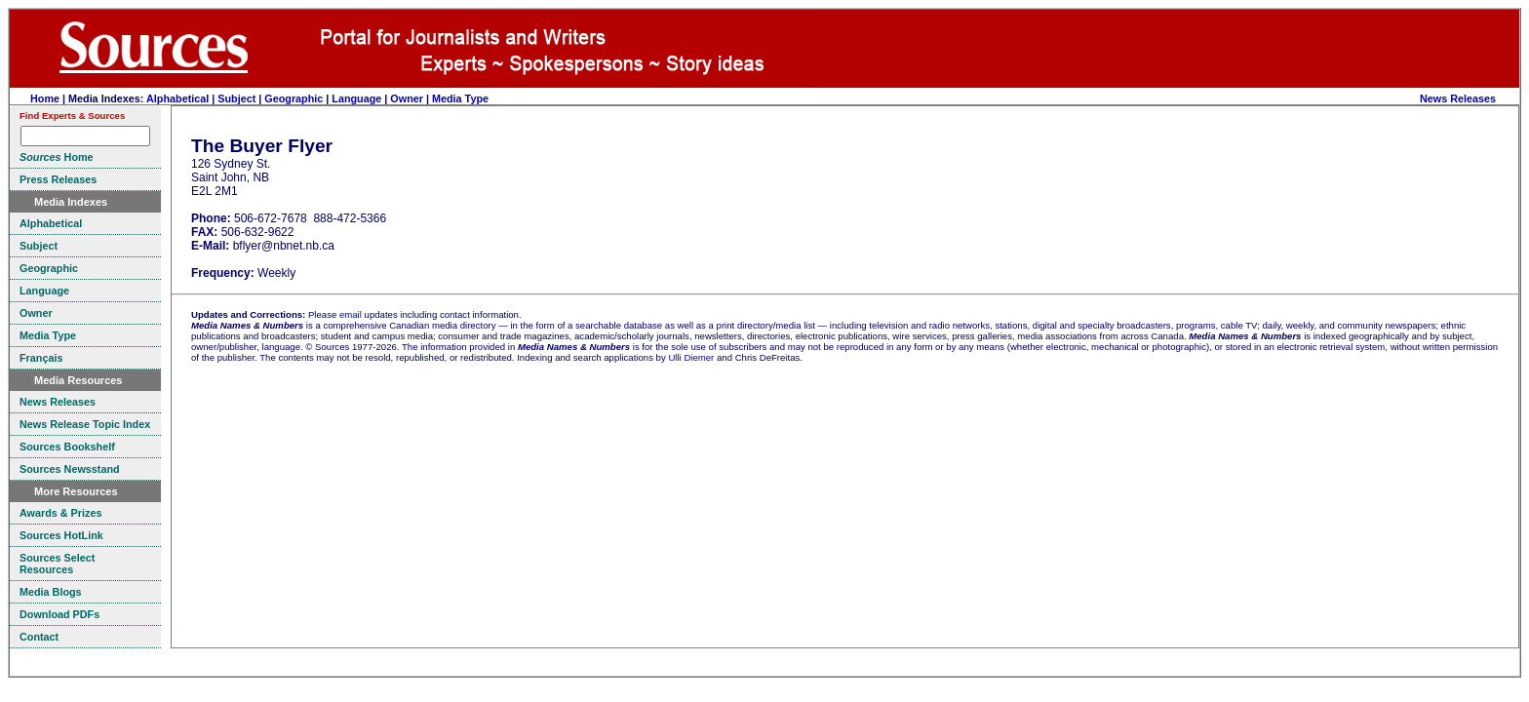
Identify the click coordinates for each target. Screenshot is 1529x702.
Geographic (293, 98)
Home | (49, 98)
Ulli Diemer (691, 357)
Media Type (460, 98)
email (350, 314)
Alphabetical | (181, 98)
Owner (406, 98)
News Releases (1458, 98)
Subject (236, 98)
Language (356, 98)
